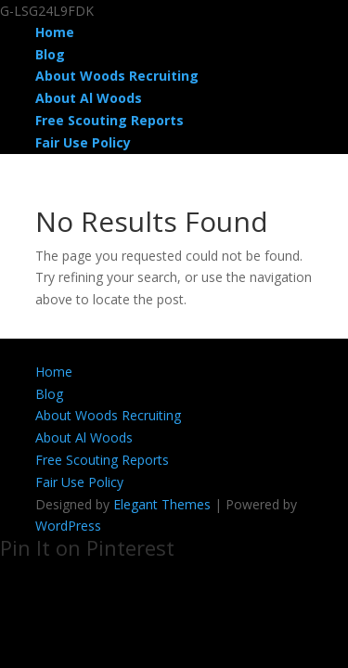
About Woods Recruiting (117, 75)
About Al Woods (88, 98)
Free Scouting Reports (109, 120)
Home (54, 32)
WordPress (68, 525)
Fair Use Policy (83, 142)
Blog (50, 54)
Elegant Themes (162, 504)
